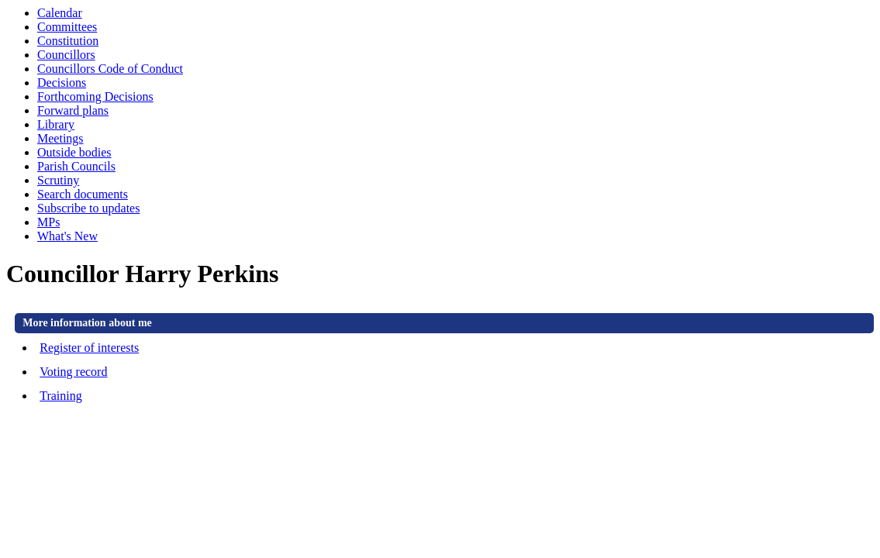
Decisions (61, 82)
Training (61, 395)
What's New (67, 236)
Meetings (60, 138)
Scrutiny (58, 180)
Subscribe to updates (88, 208)
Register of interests (89, 347)
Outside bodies (74, 152)
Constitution (67, 40)
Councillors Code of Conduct (110, 68)
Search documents (82, 194)
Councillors (66, 54)
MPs (48, 222)
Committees (67, 26)
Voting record (73, 371)
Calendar (59, 12)
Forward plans (73, 110)
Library (55, 124)
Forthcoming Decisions (95, 96)
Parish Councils (76, 166)
